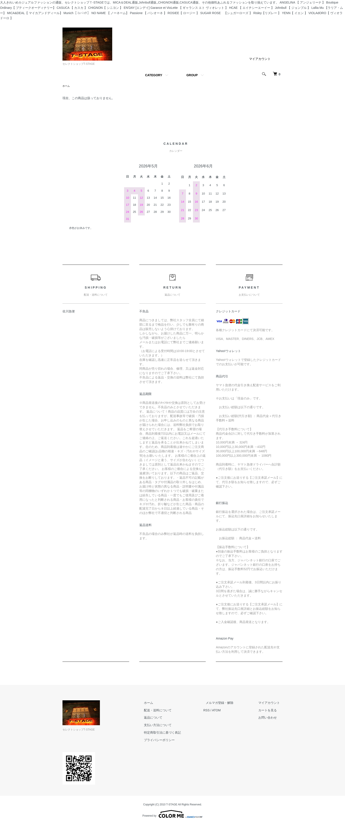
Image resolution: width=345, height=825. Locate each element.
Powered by (172, 814)
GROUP (192, 75)
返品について (166, 718)
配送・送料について (170, 710)
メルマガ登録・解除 (227, 703)
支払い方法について (170, 725)
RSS (216, 710)
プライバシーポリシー (172, 740)
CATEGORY (153, 75)
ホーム (66, 86)
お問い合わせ (270, 718)
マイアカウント (260, 59)
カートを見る (270, 710)
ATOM (226, 710)
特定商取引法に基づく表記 (175, 733)
